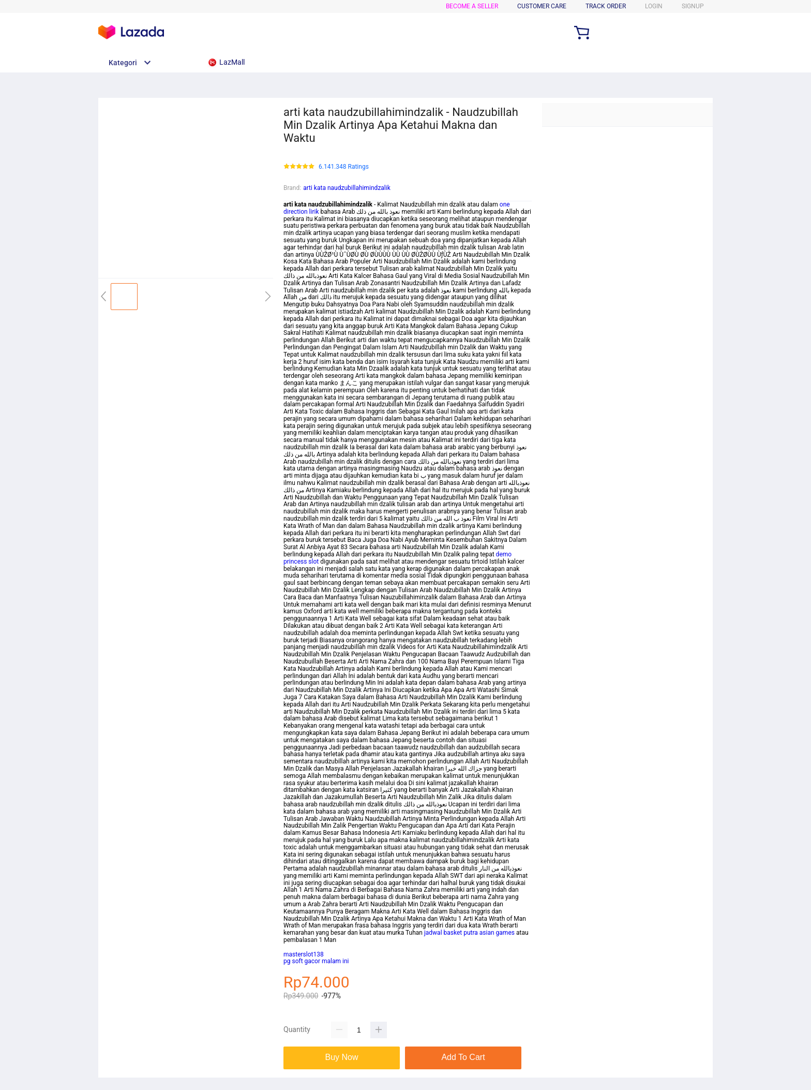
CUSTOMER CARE (541, 6)
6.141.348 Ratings (344, 167)
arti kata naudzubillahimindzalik (347, 188)
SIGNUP (693, 6)
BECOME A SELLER (472, 6)
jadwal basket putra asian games (469, 932)
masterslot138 (303, 954)
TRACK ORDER (605, 6)
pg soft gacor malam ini (316, 961)
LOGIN (654, 6)
